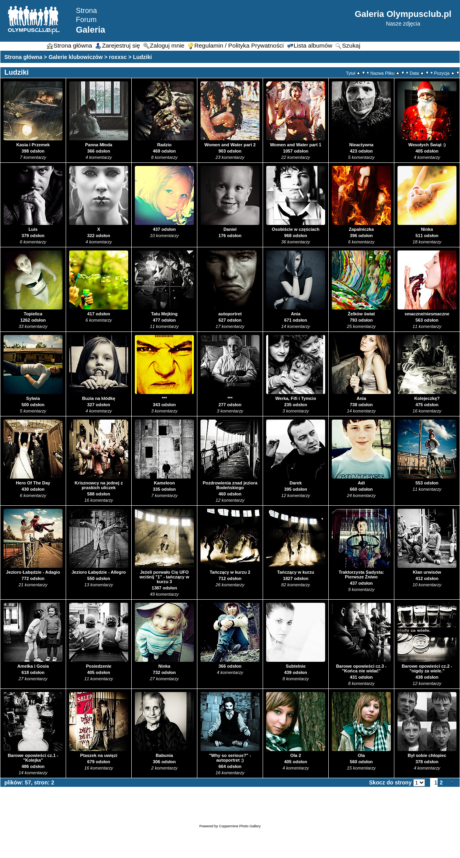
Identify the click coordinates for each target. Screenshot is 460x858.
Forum (86, 20)
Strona (86, 11)
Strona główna (23, 57)
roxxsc (118, 57)
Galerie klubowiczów (75, 57)
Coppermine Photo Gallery (240, 826)
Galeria (90, 30)
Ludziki (142, 57)
